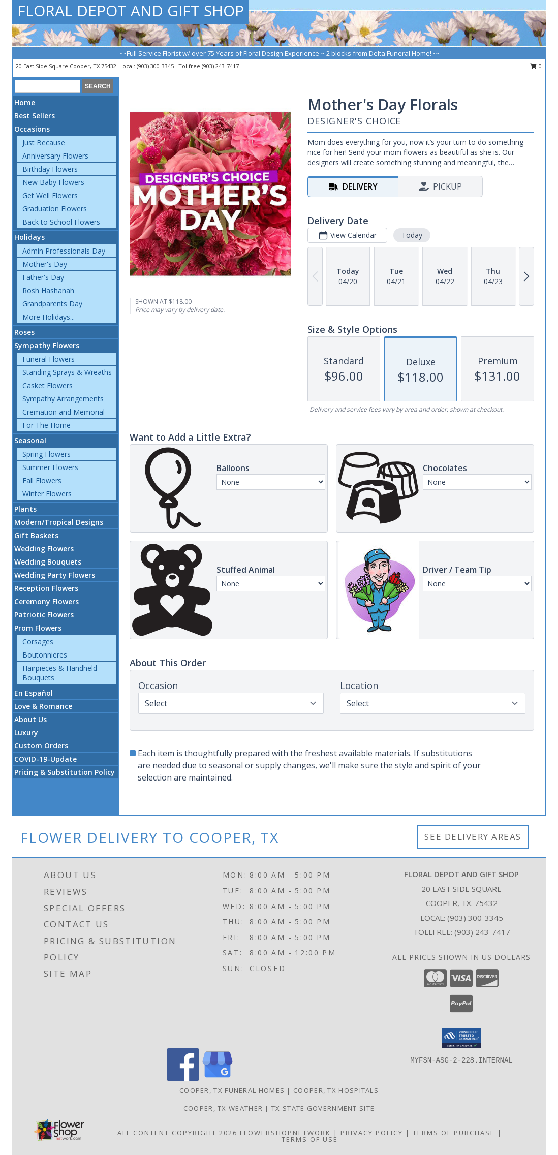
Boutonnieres (44, 655)
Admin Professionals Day (63, 251)
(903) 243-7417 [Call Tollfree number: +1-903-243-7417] (482, 932)
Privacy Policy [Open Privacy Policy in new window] (371, 1132)
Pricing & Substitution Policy (64, 772)
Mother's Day (44, 264)
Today (411, 235)
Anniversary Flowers (55, 156)
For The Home (46, 425)
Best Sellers (34, 115)
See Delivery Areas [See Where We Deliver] (472, 836)
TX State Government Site (323, 1108)
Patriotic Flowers (44, 614)
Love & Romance (43, 706)
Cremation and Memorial (63, 412)
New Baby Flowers (53, 182)
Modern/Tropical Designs (58, 522)
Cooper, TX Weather (223, 1108)
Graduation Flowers (54, 208)
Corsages (37, 641)
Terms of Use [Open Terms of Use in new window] (310, 1139)
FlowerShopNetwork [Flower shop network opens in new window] (285, 1132)
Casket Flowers (47, 385)
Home (24, 102)
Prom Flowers (37, 628)
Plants (25, 509)
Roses (24, 332)
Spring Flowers (46, 454)
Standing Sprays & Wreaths (67, 372)
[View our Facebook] (183, 1078)
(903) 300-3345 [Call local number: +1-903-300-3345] (156, 66)
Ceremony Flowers (46, 601)
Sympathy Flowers (46, 345)
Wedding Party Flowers (54, 575)
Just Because (43, 142)
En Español (33, 693)
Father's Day (43, 277)
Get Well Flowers (50, 195)
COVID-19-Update (45, 759)
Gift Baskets (36, 535)
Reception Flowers (46, 588)
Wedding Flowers (44, 548)
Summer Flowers (50, 467)
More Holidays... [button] (48, 317)
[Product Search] (47, 86)
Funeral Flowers (48, 359)
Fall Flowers (41, 480)
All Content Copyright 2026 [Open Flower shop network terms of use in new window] (177, 1132)
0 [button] (536, 66)
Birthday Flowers (50, 169)
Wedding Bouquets (47, 562)
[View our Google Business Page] (217, 1078)
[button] (461, 1038)
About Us (30, 719)
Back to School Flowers (61, 222)
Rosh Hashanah (48, 290)
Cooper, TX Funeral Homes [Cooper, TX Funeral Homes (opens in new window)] (232, 1090)
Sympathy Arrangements (63, 398)
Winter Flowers (47, 493)
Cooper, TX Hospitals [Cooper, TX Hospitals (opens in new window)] (336, 1090)
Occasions (32, 129)
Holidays (29, 237)
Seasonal (30, 440)
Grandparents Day (52, 303)
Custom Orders (41, 746)
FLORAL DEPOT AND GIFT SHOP (130, 10)
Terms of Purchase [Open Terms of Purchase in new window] (454, 1132)
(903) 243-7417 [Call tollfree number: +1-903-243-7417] (220, 66)
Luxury (26, 732)
